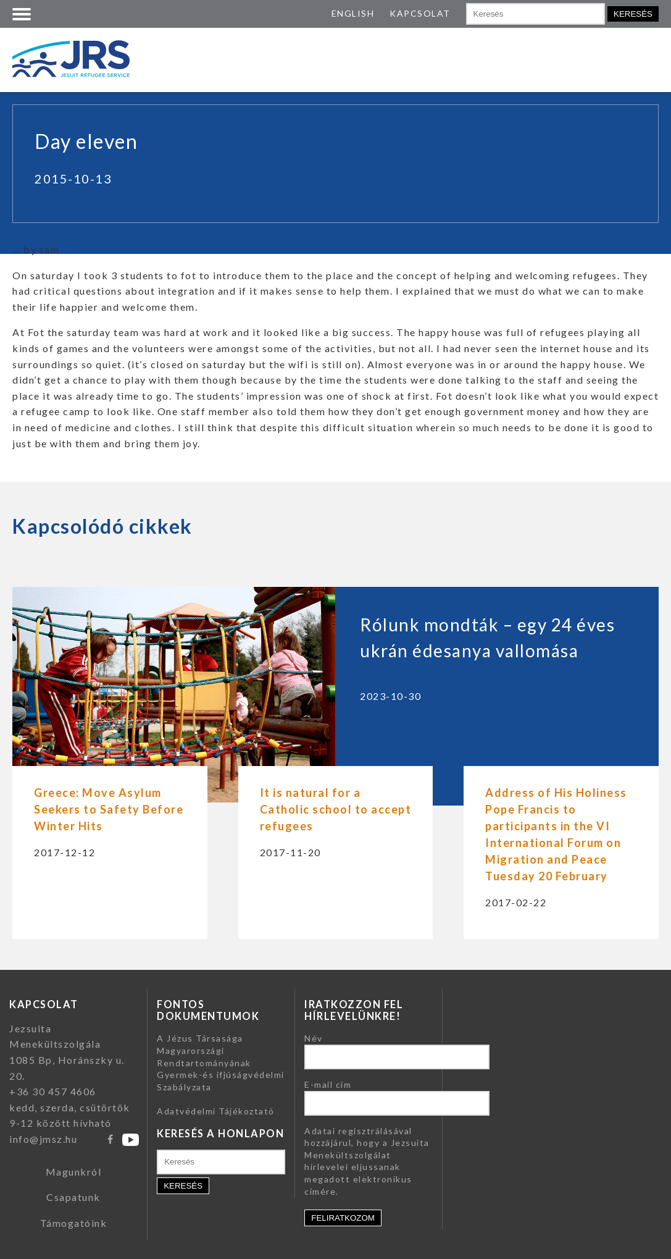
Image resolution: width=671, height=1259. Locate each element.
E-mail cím (327, 1084)
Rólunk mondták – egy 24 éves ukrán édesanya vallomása (487, 637)
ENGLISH (353, 13)
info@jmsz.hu (43, 1139)
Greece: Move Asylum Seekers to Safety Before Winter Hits (108, 809)
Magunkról (74, 1171)
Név (313, 1038)
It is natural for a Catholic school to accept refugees (336, 809)
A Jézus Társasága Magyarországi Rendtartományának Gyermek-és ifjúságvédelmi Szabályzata (221, 1062)
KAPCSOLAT (420, 13)
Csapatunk (73, 1197)
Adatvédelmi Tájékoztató (216, 1111)
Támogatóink (73, 1223)
